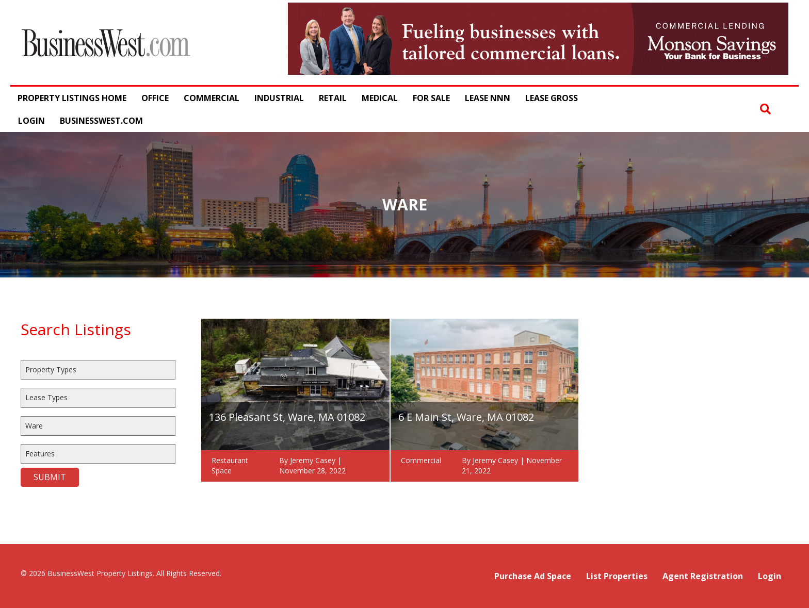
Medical (380, 98)
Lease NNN (487, 98)
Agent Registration (702, 576)
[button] (765, 109)
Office (155, 98)
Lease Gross (551, 98)
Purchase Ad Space (532, 576)
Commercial (211, 98)
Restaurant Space (230, 465)
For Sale (431, 98)
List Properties (617, 576)
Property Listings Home (72, 98)
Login (31, 120)
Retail (333, 98)
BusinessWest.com (101, 120)
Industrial (279, 98)
